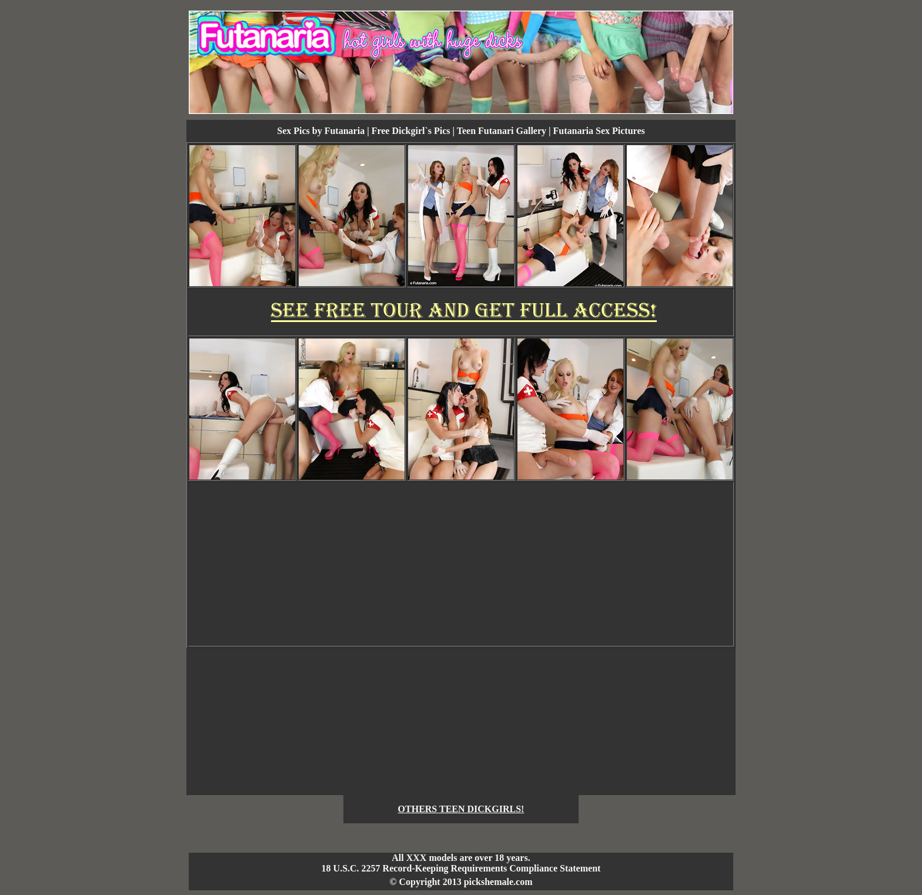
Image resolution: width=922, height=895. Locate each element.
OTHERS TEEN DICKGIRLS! (461, 809)
